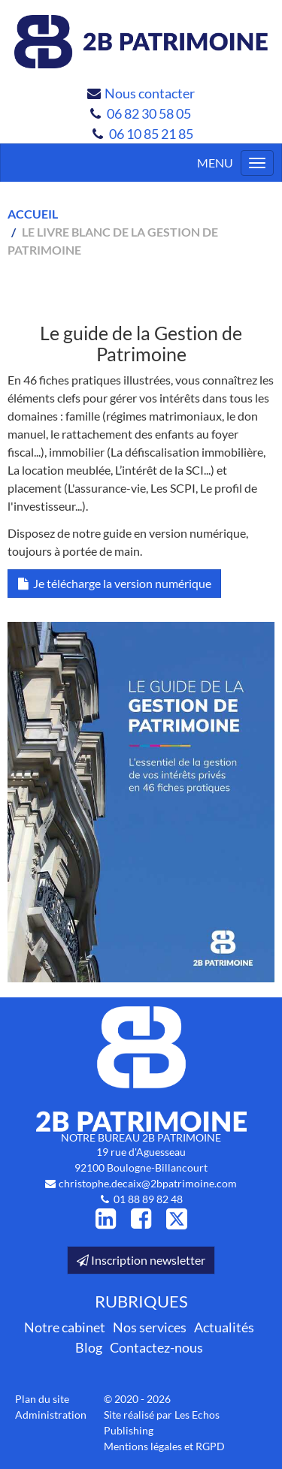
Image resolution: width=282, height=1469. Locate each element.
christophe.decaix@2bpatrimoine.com (148, 1183)
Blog (88, 1347)
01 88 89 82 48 (148, 1199)
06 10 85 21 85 (151, 133)
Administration (50, 1414)
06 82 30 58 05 (150, 113)
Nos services (149, 1327)
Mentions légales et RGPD (164, 1446)
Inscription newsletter (141, 1260)
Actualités (224, 1327)
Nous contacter (150, 93)
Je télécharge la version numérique (114, 583)
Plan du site (42, 1398)
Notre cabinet (64, 1327)
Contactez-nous (156, 1347)
